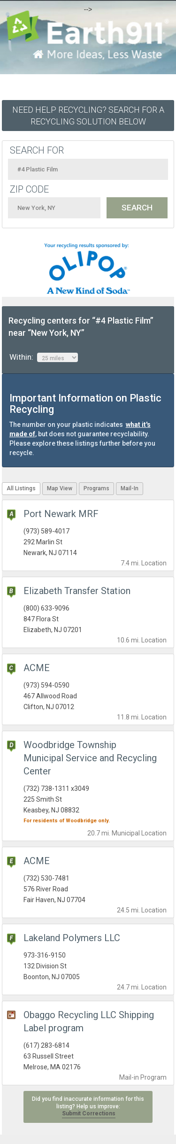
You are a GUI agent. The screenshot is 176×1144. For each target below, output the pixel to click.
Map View (59, 488)
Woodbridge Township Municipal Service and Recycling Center (90, 758)
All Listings (21, 488)
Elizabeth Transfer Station (76, 590)
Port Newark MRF (61, 513)
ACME (36, 667)
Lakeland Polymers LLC (71, 937)
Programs (96, 488)
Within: (43, 357)
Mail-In (129, 488)
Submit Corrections (88, 1113)
